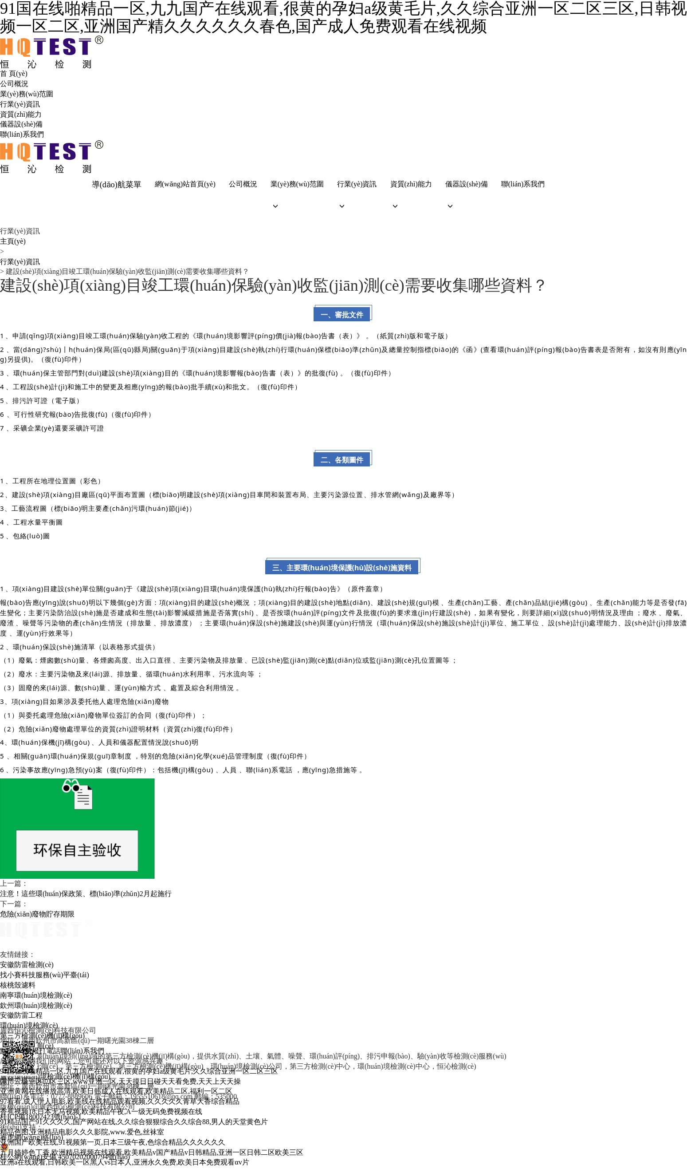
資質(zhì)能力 (21, 114)
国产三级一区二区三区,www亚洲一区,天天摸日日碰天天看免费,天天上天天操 (120, 1082)
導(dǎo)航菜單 (116, 184)
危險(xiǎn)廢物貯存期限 (37, 915)
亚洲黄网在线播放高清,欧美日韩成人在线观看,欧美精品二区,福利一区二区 (116, 1093)
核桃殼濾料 (17, 986)
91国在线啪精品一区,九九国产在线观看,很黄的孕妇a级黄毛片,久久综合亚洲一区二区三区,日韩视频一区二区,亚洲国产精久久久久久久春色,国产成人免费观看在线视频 (343, 17)
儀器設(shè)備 (21, 124)
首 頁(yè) (13, 73)
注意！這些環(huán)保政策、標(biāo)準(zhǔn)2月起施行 (86, 895)
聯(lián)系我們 (22, 134)
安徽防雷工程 (21, 1017)
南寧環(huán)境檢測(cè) (36, 996)
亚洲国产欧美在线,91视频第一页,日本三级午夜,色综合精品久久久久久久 (112, 1143)
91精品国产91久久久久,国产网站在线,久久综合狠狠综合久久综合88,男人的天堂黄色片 (134, 1123)
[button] (296, 207)
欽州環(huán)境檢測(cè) (36, 1007)
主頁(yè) (13, 242)
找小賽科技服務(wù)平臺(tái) (44, 976)
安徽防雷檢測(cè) (27, 966)
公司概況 (14, 83)
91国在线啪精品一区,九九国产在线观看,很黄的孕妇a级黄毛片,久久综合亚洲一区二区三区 (139, 1072)
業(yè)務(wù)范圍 (26, 94)
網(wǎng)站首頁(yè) (184, 184)
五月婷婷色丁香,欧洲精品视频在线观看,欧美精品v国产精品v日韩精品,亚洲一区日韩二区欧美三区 (151, 1153)
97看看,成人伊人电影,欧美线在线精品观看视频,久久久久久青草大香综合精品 (119, 1102)
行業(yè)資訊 (20, 104)
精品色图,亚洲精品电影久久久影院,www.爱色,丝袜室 (82, 1133)
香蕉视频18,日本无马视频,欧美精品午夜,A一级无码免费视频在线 (101, 1113)
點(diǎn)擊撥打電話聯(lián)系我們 (52, 1052)
